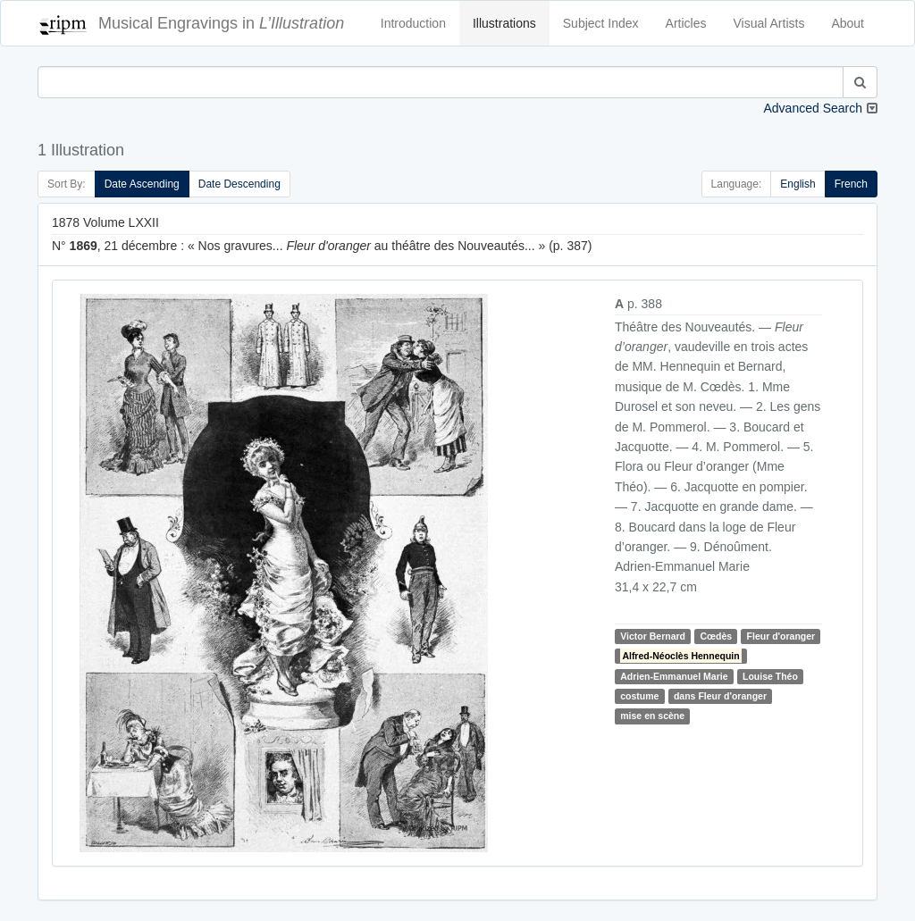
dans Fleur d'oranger (720, 696)
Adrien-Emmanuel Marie (673, 676)
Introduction (413, 23)
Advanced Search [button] (812, 108)
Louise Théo (770, 676)
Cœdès (717, 636)
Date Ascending (142, 184)
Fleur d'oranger (781, 636)
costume (639, 696)
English (797, 184)
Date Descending (239, 184)
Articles (686, 23)
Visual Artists (769, 23)
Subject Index (601, 23)
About (847, 23)
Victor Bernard (652, 636)
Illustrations (504, 23)
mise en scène (652, 716)
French (851, 184)
